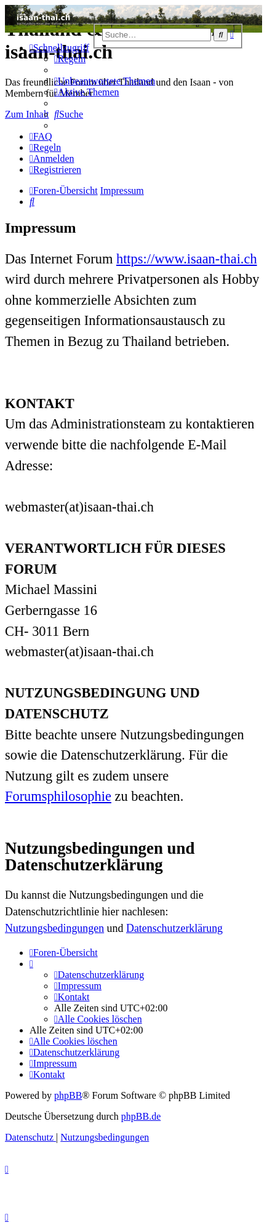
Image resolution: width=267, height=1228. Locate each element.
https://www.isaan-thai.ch (186, 259)
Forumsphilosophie (58, 796)
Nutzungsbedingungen (54, 928)
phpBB (68, 1095)
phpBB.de (141, 1116)
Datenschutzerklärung (174, 928)
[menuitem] (70, 59)
